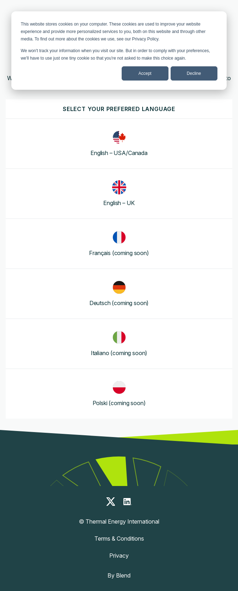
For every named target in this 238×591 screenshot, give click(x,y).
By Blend (119, 575)
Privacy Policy (145, 39)
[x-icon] (110, 501)
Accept (144, 73)
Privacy (119, 555)
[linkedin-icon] (127, 501)
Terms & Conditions (119, 538)
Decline (194, 73)
